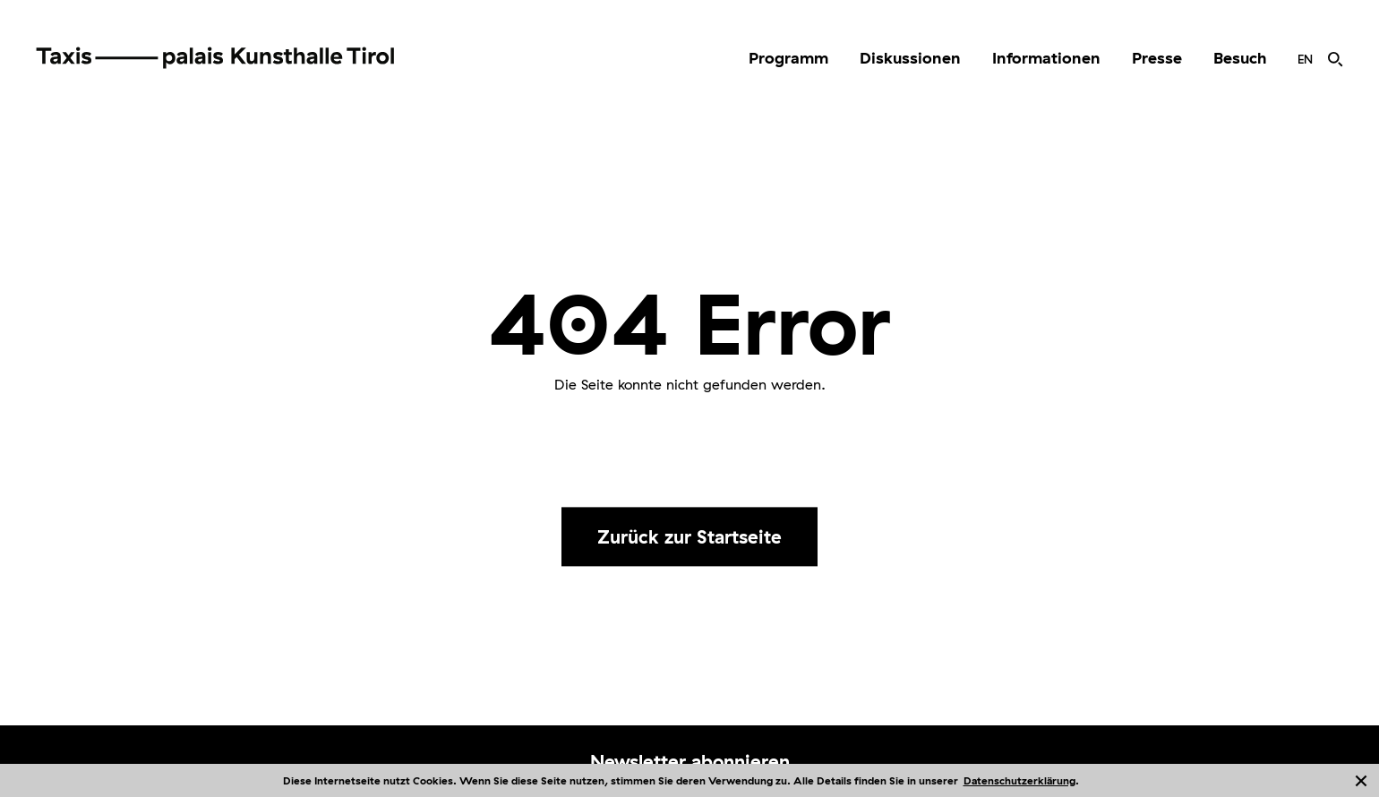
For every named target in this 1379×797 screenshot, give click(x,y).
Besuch (1239, 57)
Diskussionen (910, 57)
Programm (788, 57)
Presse (1157, 57)
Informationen (1046, 57)
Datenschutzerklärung (1019, 780)
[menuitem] (788, 58)
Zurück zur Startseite (689, 536)
